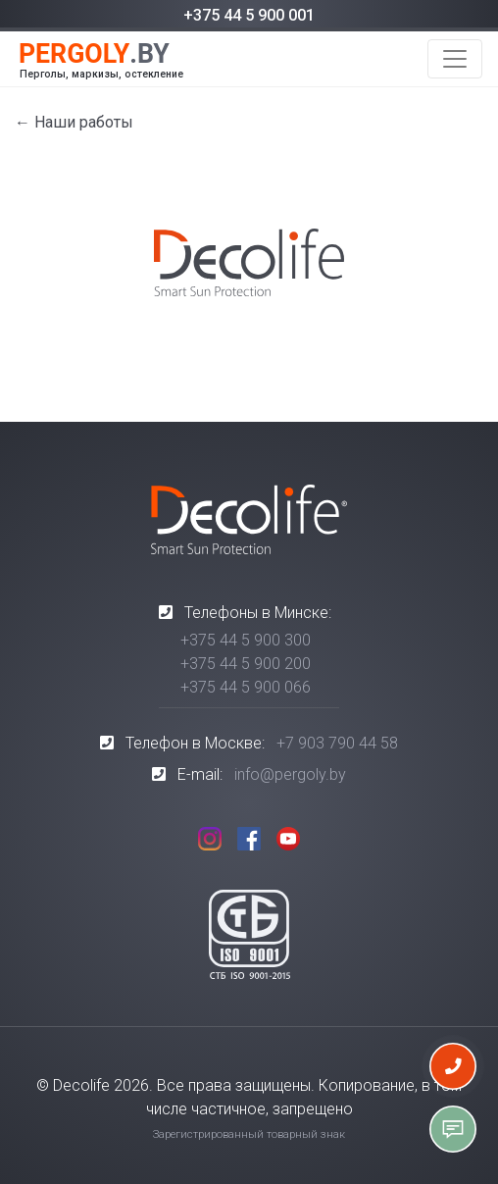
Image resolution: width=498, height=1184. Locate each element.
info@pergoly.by (290, 774)
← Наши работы (74, 122)
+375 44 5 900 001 (249, 15)
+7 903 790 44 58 (337, 743)
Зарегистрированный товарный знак (249, 1134)
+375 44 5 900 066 (245, 687)
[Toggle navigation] (454, 58)
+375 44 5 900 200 (245, 663)
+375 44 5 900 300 (245, 640)
